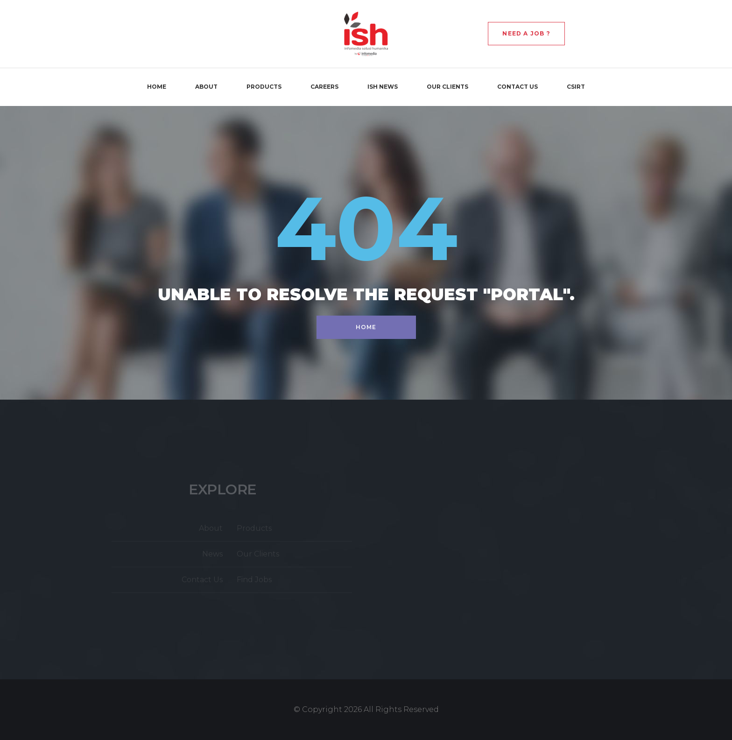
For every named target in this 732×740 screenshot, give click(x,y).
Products (264, 86)
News (212, 555)
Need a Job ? (526, 33)
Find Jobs (254, 581)
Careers (324, 86)
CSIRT (576, 86)
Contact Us (517, 86)
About (206, 86)
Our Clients (447, 86)
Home (156, 86)
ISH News (382, 86)
